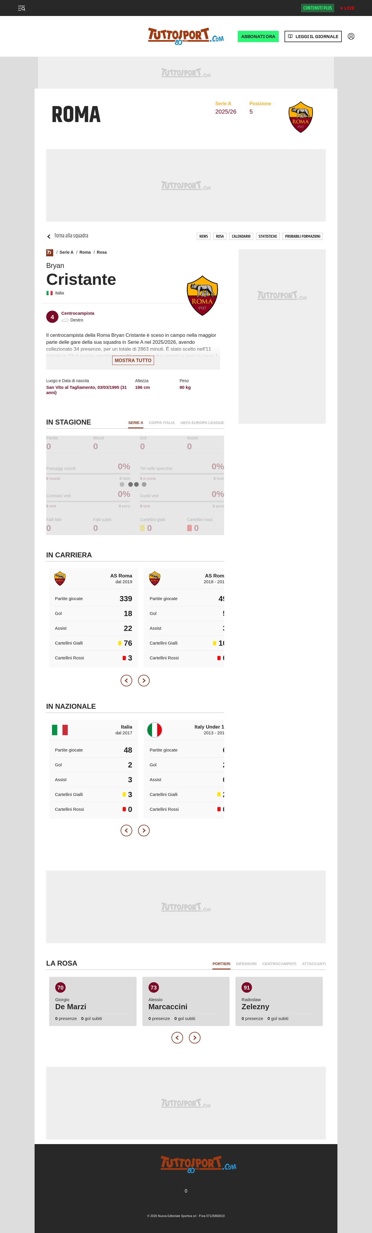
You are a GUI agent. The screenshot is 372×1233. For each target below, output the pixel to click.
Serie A (67, 252)
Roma (85, 252)
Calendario (241, 236)
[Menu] (21, 8)
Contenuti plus (317, 8)
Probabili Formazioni (302, 236)
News (203, 236)
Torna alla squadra (67, 236)
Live (349, 8)
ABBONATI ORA (258, 36)
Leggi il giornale (317, 36)
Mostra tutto (133, 360)
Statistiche (268, 236)
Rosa (220, 236)
